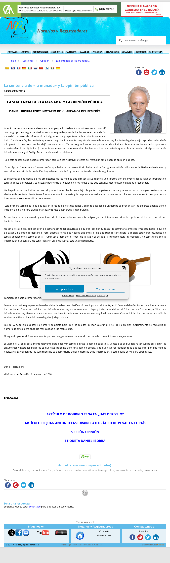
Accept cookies (64, 288)
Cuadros (84, 52)
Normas (25, 52)
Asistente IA (155, 52)
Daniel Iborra (21, 470)
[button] (123, 268)
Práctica (97, 52)
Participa (71, 52)
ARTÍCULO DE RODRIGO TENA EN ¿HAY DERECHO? (85, 414)
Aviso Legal (102, 295)
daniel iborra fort (41, 470)
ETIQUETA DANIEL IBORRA (85, 441)
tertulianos (150, 470)
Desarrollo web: (153, 544)
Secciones (57, 52)
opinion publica (104, 470)
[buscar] (140, 41)
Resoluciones (40, 52)
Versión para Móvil (85, 521)
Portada (12, 52)
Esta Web (127, 52)
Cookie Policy (68, 295)
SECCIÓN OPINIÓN (85, 432)
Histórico (140, 52)
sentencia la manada (129, 470)
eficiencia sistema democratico (74, 470)
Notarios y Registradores (62, 31)
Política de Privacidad (86, 295)
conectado (35, 506)
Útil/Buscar (112, 52)
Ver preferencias (105, 288)
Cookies (98, 544)
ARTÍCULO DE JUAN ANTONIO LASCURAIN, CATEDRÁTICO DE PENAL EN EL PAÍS (85, 423)
